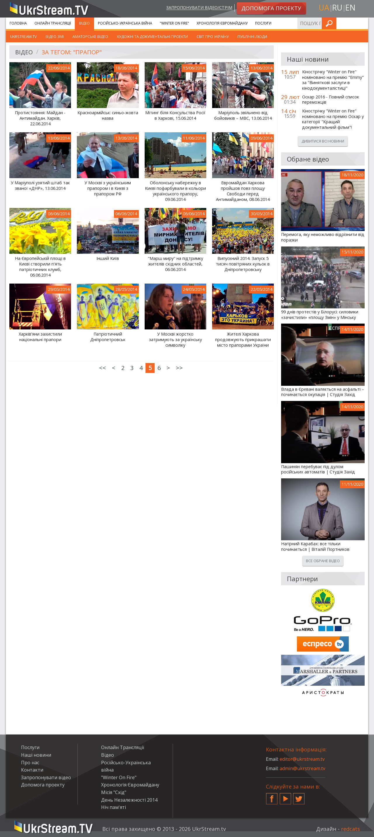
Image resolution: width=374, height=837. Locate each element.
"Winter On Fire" (174, 23)
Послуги (263, 23)
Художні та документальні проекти (152, 36)
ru (337, 7)
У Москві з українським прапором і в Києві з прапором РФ (107, 188)
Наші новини (36, 755)
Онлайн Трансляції (52, 23)
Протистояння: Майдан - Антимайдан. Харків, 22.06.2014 (40, 118)
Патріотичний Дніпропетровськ (107, 336)
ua (324, 7)
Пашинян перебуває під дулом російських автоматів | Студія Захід (318, 469)
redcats (350, 828)
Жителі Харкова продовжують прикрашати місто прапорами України (243, 339)
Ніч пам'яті (113, 807)
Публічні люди (252, 36)
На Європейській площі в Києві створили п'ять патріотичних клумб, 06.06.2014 (40, 266)
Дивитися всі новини (323, 141)
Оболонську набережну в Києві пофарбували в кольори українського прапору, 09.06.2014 (175, 191)
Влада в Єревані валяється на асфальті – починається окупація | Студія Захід (322, 392)
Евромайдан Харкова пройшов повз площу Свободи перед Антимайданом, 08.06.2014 (243, 191)
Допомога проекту (43, 785)
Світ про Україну (213, 36)
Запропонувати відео (46, 777)
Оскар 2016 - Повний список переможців (330, 99)
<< (102, 368)
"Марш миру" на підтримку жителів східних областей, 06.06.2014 (175, 264)
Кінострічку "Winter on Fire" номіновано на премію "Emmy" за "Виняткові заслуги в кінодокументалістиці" (333, 80)
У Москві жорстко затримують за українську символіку (175, 339)
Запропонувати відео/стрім (199, 8)
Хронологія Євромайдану (222, 23)
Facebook (272, 796)
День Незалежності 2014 (129, 800)
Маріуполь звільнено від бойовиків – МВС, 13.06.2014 (243, 115)
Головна (18, 23)
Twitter (299, 796)
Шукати (362, 23)
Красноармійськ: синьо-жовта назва (107, 115)
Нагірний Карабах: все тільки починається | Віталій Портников (315, 546)
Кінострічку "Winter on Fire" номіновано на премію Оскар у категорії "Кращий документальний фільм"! (333, 119)
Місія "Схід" (113, 792)
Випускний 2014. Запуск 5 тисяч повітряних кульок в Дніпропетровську (243, 264)
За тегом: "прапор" (72, 52)
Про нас (30, 762)
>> (179, 368)
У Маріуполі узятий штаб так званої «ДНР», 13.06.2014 (40, 185)
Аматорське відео (90, 36)
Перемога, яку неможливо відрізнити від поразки (322, 237)
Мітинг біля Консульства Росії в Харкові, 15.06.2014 (175, 115)
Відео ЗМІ (55, 36)
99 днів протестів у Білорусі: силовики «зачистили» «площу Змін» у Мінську (319, 314)
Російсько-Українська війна (125, 23)
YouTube (285, 796)
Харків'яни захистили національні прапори (40, 336)
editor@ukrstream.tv (302, 759)
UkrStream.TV (23, 36)
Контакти (32, 770)
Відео (84, 23)
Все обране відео (323, 560)
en (350, 7)
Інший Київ (107, 258)
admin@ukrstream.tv (302, 768)
